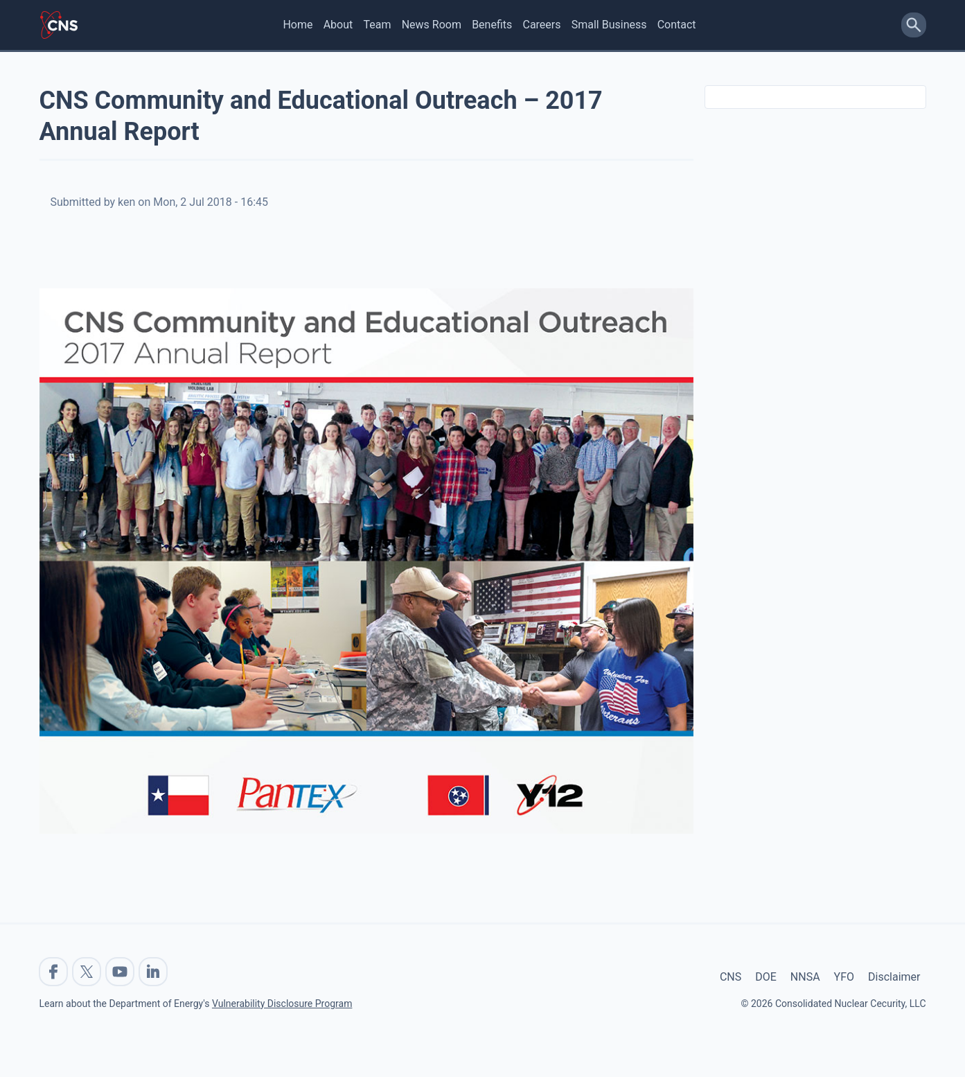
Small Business (609, 24)
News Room (431, 24)
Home (297, 24)
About (338, 24)
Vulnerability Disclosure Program (282, 1003)
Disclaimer (894, 976)
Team (377, 24)
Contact (676, 24)
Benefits (492, 24)
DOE (766, 976)
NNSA (805, 976)
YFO (844, 976)
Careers (541, 24)
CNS (730, 976)
